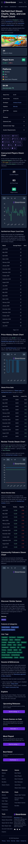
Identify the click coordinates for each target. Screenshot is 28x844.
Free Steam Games (20, 802)
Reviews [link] (15, 135)
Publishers (5, 807)
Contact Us (23, 840)
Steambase (17, 817)
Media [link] (10, 145)
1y (11, 198)
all (15, 198)
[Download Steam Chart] (24, 198)
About (17, 840)
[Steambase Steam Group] (17, 829)
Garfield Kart (13, 6)
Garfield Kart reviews (12, 455)
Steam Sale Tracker (20, 795)
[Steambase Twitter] (19, 829)
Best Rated (18, 773)
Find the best (14, 759)
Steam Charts (5, 785)
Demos (4, 779)
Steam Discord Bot (7, 820)
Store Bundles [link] (6, 142)
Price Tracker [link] (6, 138)
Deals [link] (23, 138)
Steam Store (14, 683)
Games (6, 6)
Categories (5, 798)
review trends (10, 25)
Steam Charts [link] (6, 135)
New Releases (19, 782)
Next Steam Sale (6, 826)
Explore (4, 832)
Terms (8, 840)
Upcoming (17, 785)
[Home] (1, 6)
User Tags (5, 801)
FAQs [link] (14, 148)
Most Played (18, 776)
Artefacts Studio (17, 102)
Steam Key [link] (15, 138)
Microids (15, 106)
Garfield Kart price (11, 348)
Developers (5, 804)
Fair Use (13, 840)
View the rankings (14, 744)
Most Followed (19, 779)
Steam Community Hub (12, 687)
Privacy (4, 840)
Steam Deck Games (20, 788)
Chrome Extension (7, 817)
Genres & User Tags (14, 126)
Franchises (5, 810)
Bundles (4, 782)
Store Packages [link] (17, 142)
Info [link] (4, 145)
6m (8, 354)
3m (8, 198)
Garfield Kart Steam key (8, 341)
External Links (14, 121)
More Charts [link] (5, 148)
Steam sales (18, 390)
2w (4, 198)
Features (14, 117)
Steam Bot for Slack (7, 823)
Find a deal (14, 728)
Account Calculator (7, 829)
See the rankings (14, 711)
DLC (3, 776)
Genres (4, 795)
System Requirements (14, 130)
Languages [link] (18, 145)
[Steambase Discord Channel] (15, 829)
